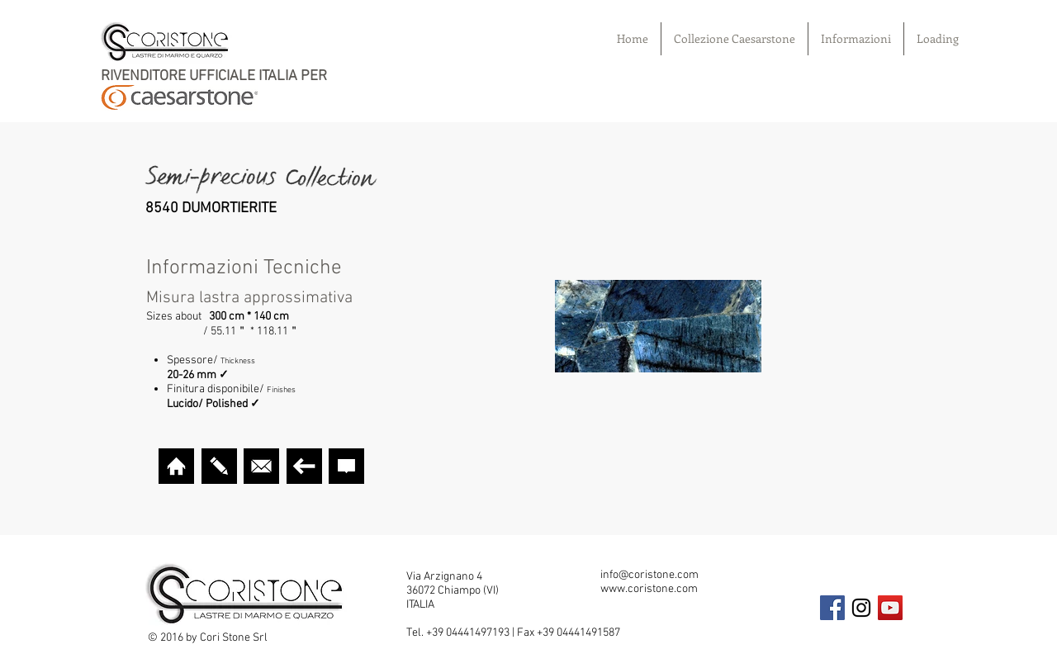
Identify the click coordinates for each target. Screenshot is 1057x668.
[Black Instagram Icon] (861, 607)
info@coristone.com (649, 575)
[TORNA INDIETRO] (304, 466)
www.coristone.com (649, 589)
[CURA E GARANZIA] (346, 466)
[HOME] (176, 466)
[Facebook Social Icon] (832, 607)
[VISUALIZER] (219, 466)
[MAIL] (261, 466)
